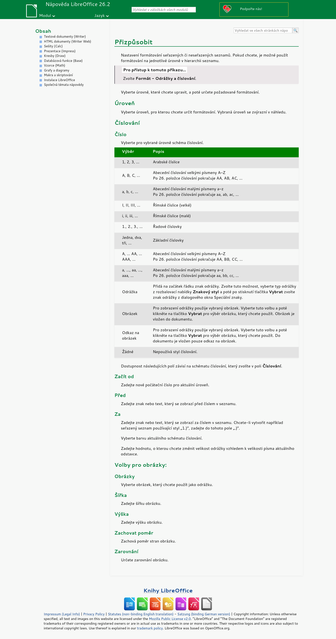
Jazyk (99, 15)
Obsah (43, 31)
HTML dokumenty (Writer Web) (67, 41)
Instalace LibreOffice (59, 80)
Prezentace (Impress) (60, 51)
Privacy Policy (94, 614)
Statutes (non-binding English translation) (140, 614)
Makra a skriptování (58, 75)
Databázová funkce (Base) (63, 60)
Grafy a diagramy (56, 70)
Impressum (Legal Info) (62, 614)
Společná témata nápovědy (64, 84)
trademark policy (150, 628)
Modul (45, 15)
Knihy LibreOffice (168, 590)
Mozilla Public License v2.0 (170, 618)
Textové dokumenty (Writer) (65, 36)
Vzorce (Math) (54, 65)
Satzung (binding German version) (203, 614)
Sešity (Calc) (53, 46)
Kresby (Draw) (55, 55)
